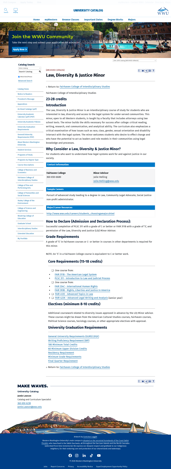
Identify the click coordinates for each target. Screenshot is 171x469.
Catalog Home (23, 89)
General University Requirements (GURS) (70, 336)
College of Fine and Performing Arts (25, 186)
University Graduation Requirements (26, 128)
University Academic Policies (29, 122)
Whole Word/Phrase (26, 76)
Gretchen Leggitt (90, 437)
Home (36, 19)
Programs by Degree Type (28, 160)
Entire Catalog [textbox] (23, 68)
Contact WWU (137, 2)
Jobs (45, 467)
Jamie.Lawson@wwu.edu (29, 406)
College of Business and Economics (27, 171)
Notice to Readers (25, 94)
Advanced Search (25, 81)
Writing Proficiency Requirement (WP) (68, 340)
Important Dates (93, 19)
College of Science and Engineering (27, 209)
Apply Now (18, 49)
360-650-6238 (24, 403)
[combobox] (134, 60)
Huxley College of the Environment (26, 202)
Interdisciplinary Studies (28, 228)
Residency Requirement (61, 352)
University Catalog (88, 10)
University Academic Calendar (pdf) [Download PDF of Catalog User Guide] (26, 115)
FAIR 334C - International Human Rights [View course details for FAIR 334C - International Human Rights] (76, 286)
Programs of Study (25, 155)
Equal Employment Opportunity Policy (111, 467)
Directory (159, 2)
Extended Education (26, 233)
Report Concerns (58, 467)
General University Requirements (25, 135)
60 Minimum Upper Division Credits (67, 348)
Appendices (22, 104)
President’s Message (26, 99)
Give (37, 2)
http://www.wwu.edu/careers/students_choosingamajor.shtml (81, 213)
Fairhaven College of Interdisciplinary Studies (28, 178)
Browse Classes (70, 19)
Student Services (24, 150)
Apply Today (25, 2)
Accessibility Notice (85, 467)
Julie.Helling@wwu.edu (106, 181)
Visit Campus (8, 2)
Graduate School (24, 223)
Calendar (149, 2)
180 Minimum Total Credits (62, 344)
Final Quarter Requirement (63, 360)
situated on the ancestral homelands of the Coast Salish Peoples (85, 442)
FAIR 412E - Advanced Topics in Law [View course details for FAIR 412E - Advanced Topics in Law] (74, 294)
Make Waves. (32, 386)
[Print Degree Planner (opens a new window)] (139, 70)
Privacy (71, 467)
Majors (132, 19)
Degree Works (115, 19)
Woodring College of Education (26, 217)
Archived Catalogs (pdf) (27, 109)
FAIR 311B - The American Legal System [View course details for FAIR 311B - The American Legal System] (76, 274)
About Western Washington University (29, 143)
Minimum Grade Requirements (64, 356)
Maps (167, 2)
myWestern (123, 2)
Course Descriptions (26, 165)
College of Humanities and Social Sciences (28, 194)
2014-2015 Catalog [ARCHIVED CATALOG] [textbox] (125, 60)
